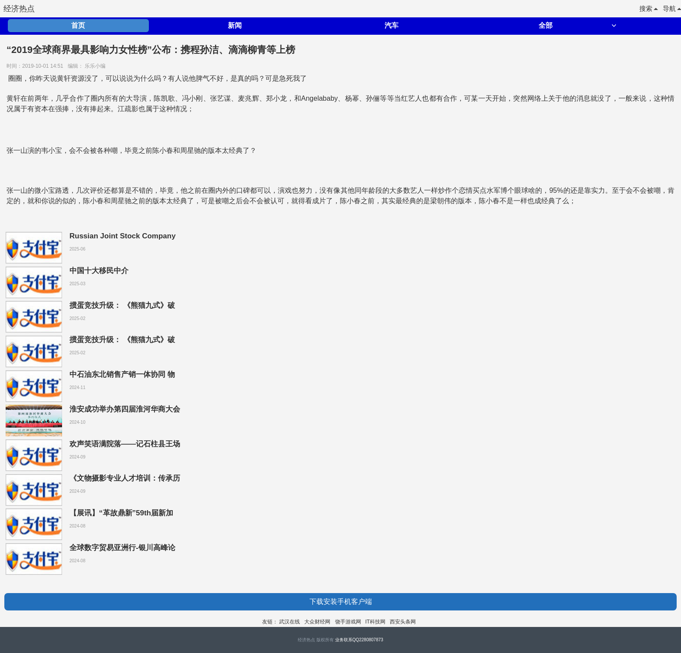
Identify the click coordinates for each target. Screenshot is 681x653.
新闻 (235, 25)
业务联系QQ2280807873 (359, 639)
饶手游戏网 (348, 622)
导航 (672, 8)
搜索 (648, 8)
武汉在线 (289, 622)
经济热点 (19, 8)
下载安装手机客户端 (340, 601)
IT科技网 (375, 622)
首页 (78, 25)
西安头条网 (403, 622)
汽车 (391, 25)
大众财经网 (317, 622)
